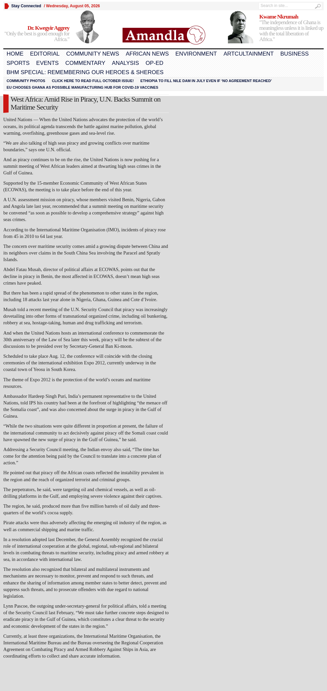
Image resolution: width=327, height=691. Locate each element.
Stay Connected (26, 6)
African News (147, 54)
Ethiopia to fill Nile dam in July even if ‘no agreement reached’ (206, 81)
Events (47, 63)
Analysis (125, 63)
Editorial (44, 54)
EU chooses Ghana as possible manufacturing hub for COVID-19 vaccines (82, 87)
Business (294, 54)
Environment (196, 54)
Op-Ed (155, 63)
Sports (18, 63)
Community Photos (26, 81)
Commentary (85, 63)
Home (15, 54)
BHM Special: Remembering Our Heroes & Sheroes (85, 72)
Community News (92, 54)
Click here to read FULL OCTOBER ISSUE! (93, 81)
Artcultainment (249, 54)
